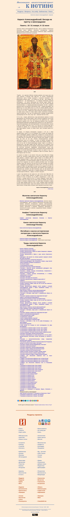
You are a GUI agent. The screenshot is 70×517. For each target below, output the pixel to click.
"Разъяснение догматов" (25, 323)
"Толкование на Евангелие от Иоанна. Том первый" (32, 394)
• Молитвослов (41, 442)
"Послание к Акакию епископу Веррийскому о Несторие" (33, 344)
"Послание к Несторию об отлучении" (29, 277)
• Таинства (21, 464)
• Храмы (39, 457)
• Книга (39, 432)
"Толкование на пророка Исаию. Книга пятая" (30, 370)
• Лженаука (40, 496)
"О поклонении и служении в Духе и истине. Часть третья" (33, 330)
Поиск (50, 11)
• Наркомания (41, 492)
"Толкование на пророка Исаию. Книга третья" (31, 368)
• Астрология (41, 483)
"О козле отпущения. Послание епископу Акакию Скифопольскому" (35, 332)
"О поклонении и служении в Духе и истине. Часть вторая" (33, 329)
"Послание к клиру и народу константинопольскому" (32, 348)
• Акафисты (40, 444)
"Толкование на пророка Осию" (27, 376)
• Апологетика (41, 435)
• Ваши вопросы (42, 428)
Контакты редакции (35, 512)
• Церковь (21, 471)
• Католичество (22, 488)
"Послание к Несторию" (25, 276)
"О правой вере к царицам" (26, 316)
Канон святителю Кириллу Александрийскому (30, 227)
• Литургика (21, 467)
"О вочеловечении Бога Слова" (27, 315)
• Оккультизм (41, 478)
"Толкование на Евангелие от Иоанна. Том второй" (31, 396)
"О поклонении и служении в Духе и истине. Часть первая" (33, 327)
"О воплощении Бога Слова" (26, 265)
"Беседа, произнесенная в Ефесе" (28, 250)
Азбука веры (50, 188)
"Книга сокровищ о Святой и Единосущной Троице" (32, 291)
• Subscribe (21, 437)
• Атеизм (20, 496)
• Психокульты (22, 501)
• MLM (38, 497)
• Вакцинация (41, 474)
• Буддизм (21, 478)
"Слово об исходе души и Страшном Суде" (30, 319)
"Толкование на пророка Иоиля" (27, 380)
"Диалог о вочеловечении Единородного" (29, 297)
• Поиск (20, 428)
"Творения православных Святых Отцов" (43, 404)
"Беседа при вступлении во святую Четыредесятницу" (33, 281)
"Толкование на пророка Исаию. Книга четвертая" (31, 369)
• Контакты (21, 448)
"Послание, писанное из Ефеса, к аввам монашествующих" (33, 354)
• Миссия (39, 439)
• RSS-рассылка (22, 435)
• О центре (21, 446)
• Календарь (40, 446)
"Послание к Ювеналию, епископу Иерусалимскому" (32, 347)
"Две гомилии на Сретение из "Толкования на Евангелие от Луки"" (35, 393)
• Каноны (20, 465)
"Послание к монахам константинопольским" (30, 350)
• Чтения (39, 455)
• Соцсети (21, 430)
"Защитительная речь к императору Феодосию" (31, 259)
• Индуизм (21, 480)
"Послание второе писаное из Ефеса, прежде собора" (32, 352)
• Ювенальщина (41, 488)
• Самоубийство (41, 501)
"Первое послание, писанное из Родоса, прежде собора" (33, 351)
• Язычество (21, 497)
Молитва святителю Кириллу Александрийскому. (31, 201)
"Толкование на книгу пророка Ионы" (28, 382)
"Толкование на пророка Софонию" (28, 387)
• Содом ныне (41, 490)
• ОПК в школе (41, 453)
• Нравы (39, 460)
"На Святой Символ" (25, 263)
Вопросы (28, 11)
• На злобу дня (41, 430)
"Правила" (22, 280)
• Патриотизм (41, 471)
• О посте (20, 474)
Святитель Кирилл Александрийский (28, 238)
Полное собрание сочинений (26, 248)
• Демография (41, 467)
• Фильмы (21, 455)
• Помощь (21, 444)
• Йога (20, 483)
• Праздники (40, 448)
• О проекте (21, 442)
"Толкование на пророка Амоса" (27, 377)
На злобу (35, 11)
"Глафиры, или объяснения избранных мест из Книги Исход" (34, 358)
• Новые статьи (22, 439)
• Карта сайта (22, 432)
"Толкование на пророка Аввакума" (28, 372)
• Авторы (20, 453)
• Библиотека (22, 451)
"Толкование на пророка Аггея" (27, 375)
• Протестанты (22, 490)
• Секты (20, 499)
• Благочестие (22, 473)
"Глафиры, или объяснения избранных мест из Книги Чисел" (34, 361)
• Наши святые (41, 437)
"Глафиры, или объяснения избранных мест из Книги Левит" (34, 359)
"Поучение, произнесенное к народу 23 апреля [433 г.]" (32, 279)
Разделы (20, 11)
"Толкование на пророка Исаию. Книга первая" (31, 365)
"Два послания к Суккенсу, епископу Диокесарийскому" (33, 290)
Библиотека (43, 11)
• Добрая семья (41, 464)
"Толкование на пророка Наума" (27, 386)
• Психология (41, 462)
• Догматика (21, 462)
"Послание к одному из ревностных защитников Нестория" (33, 295)
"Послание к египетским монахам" (28, 345)
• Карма (20, 481)
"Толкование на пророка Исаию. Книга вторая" (31, 366)
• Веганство (40, 480)
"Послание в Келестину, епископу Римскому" (30, 266)
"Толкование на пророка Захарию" (28, 379)
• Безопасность (41, 473)
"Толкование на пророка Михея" (27, 384)
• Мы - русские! (41, 451)
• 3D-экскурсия (22, 457)
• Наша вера (21, 460)
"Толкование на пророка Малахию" (28, 383)
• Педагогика (40, 465)
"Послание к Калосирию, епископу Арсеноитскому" (32, 333)
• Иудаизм (21, 487)
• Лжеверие (21, 492)
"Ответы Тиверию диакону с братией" (29, 318)
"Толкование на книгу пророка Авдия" (29, 373)
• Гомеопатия (41, 481)
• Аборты (39, 487)
